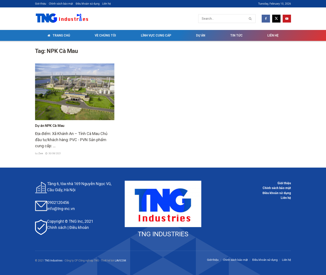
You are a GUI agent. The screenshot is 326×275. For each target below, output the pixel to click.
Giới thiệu (40, 3)
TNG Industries (54, 260)
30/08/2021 (53, 153)
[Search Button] (251, 18)
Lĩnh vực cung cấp (156, 35)
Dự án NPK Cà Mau (49, 126)
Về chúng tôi (105, 35)
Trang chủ (58, 35)
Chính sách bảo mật (61, 3)
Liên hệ (106, 3)
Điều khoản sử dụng (88, 3)
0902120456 (58, 202)
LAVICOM (120, 260)
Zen (40, 153)
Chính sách (57, 227)
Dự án (200, 35)
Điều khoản (79, 227)
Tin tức (236, 35)
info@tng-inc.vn (61, 208)
